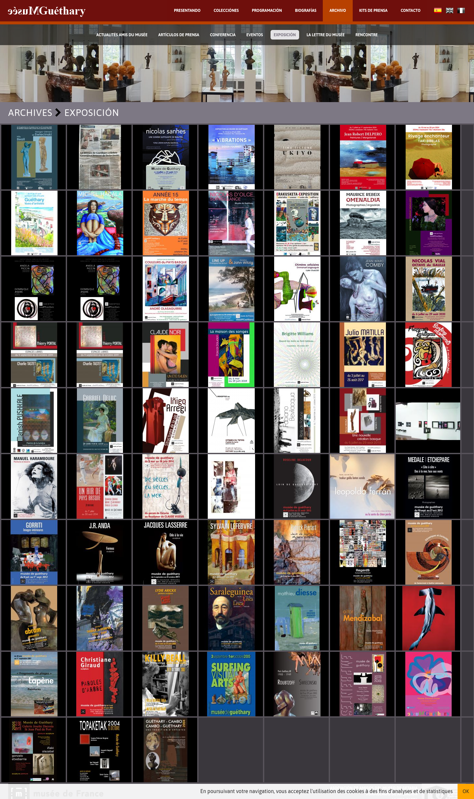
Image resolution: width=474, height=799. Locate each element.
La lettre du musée (326, 35)
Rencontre (367, 35)
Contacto (410, 10)
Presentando (187, 10)
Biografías (306, 10)
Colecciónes (226, 10)
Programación (267, 10)
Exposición (285, 35)
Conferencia (223, 35)
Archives (30, 112)
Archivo (337, 10)
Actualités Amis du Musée (122, 35)
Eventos (255, 35)
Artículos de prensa (178, 35)
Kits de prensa (373, 10)
